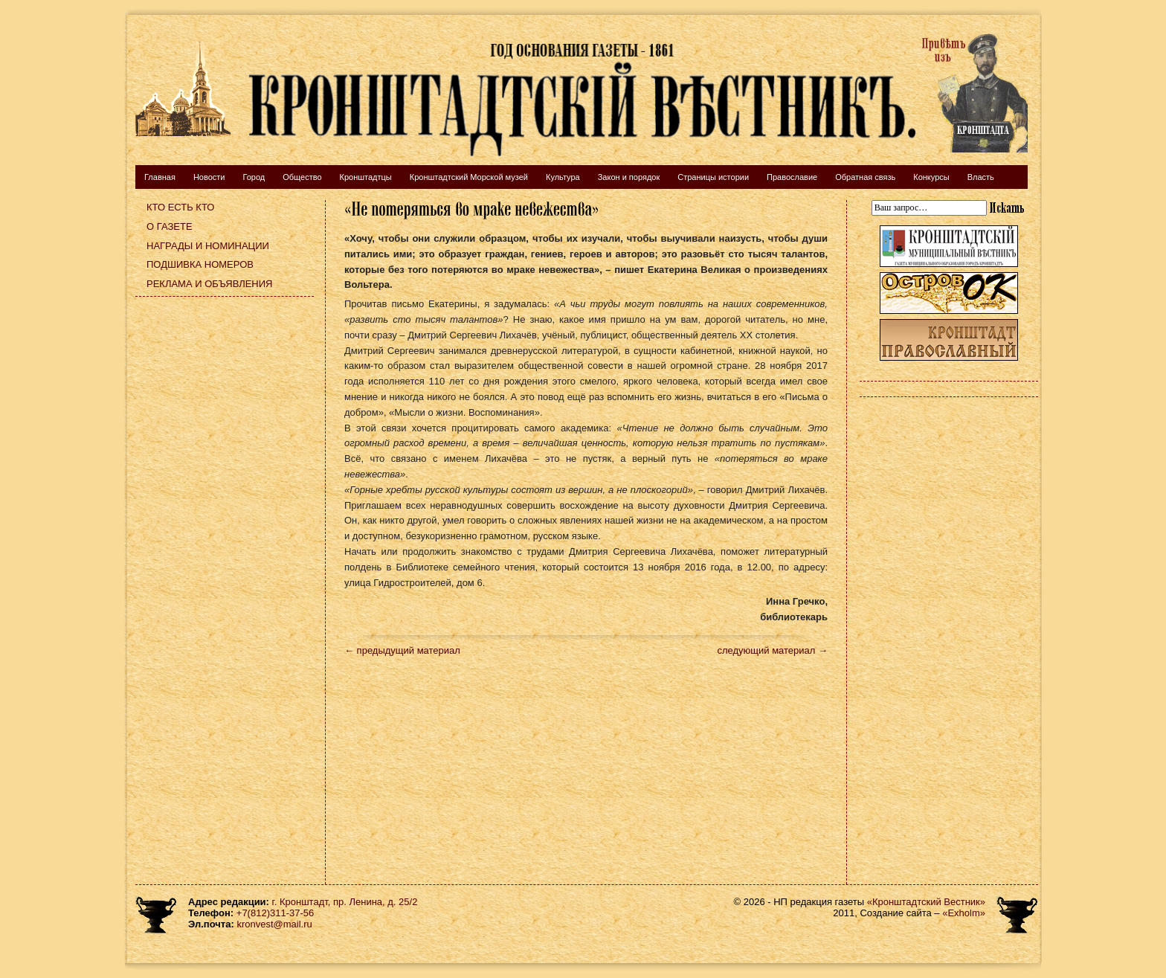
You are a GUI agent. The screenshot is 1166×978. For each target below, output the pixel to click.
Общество (302, 177)
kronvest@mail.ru (274, 924)
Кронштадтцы (366, 177)
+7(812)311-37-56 (275, 913)
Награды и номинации (207, 245)
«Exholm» (963, 913)
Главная (159, 177)
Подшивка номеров (200, 264)
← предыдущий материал (402, 650)
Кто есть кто (180, 207)
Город (253, 177)
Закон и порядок (629, 177)
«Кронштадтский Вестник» (926, 901)
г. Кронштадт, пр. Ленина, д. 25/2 (345, 901)
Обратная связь (865, 177)
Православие (792, 177)
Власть (980, 177)
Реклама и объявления (209, 283)
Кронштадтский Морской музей (469, 177)
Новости (209, 177)
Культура (563, 177)
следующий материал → (772, 650)
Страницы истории (713, 177)
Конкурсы (931, 177)
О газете (169, 226)
